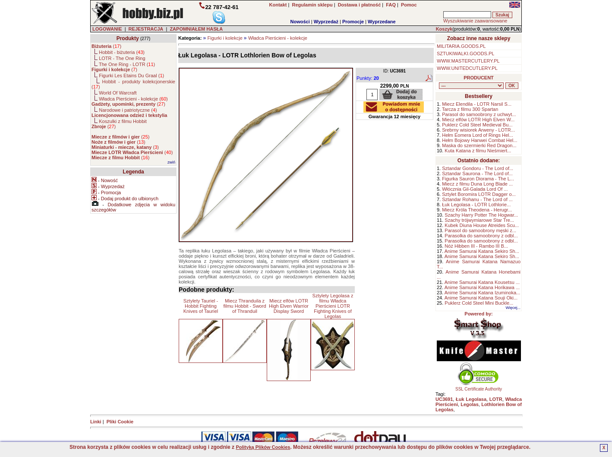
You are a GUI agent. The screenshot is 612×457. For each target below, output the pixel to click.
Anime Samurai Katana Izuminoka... (482, 292)
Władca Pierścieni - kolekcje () (133, 98)
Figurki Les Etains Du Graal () (131, 75)
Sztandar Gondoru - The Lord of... (477, 168)
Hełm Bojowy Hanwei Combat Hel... (479, 140)
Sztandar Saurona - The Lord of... (477, 173)
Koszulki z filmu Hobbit (123, 121)
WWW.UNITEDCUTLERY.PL (467, 68)
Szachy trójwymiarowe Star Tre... (479, 220)
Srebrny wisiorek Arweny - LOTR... (478, 129)
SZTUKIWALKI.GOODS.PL (465, 53)
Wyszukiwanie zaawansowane (475, 20)
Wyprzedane (382, 21)
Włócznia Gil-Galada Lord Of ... (475, 189)
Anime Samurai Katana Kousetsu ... (482, 282)
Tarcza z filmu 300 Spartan (470, 109)
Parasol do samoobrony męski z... (480, 230)
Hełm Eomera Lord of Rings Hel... (477, 135)
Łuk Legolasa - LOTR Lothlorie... (476, 204)
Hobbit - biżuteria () (122, 52)
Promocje (353, 21)
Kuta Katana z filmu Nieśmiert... (478, 150)
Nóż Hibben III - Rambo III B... (476, 246)
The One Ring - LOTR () (127, 64)
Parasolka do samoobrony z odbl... (481, 235)
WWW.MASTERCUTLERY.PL (468, 60)
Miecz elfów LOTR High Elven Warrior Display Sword (289, 306)
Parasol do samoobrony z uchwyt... (479, 114)
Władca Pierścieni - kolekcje (277, 38)
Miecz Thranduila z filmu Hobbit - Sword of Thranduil (244, 306)
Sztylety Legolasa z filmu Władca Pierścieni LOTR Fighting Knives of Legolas (332, 306)
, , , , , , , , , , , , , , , (471, 85)
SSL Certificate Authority (478, 387)
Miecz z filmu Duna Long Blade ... (477, 183)
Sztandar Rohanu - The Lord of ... (477, 199)
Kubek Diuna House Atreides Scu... (482, 225)
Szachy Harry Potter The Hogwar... (481, 214)
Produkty (128, 38)
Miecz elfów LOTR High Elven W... (478, 119)
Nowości (300, 21)
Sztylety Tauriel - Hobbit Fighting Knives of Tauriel (200, 306)
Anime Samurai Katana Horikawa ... (482, 287)
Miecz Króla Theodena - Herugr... (477, 209)
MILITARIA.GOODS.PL (461, 46)
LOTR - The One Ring (122, 58)
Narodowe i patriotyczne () (128, 110)
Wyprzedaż (326, 21)
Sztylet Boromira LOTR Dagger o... (479, 194)
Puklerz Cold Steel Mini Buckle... (479, 303)
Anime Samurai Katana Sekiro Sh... (482, 251)
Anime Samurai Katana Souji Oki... (481, 297)
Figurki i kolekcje (224, 38)
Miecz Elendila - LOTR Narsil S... (476, 104)
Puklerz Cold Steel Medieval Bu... (477, 124)
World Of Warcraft (117, 92)
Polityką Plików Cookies (263, 447)
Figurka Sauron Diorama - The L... (478, 178)
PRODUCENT (479, 77)
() (106, 46)
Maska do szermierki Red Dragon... (479, 145)
